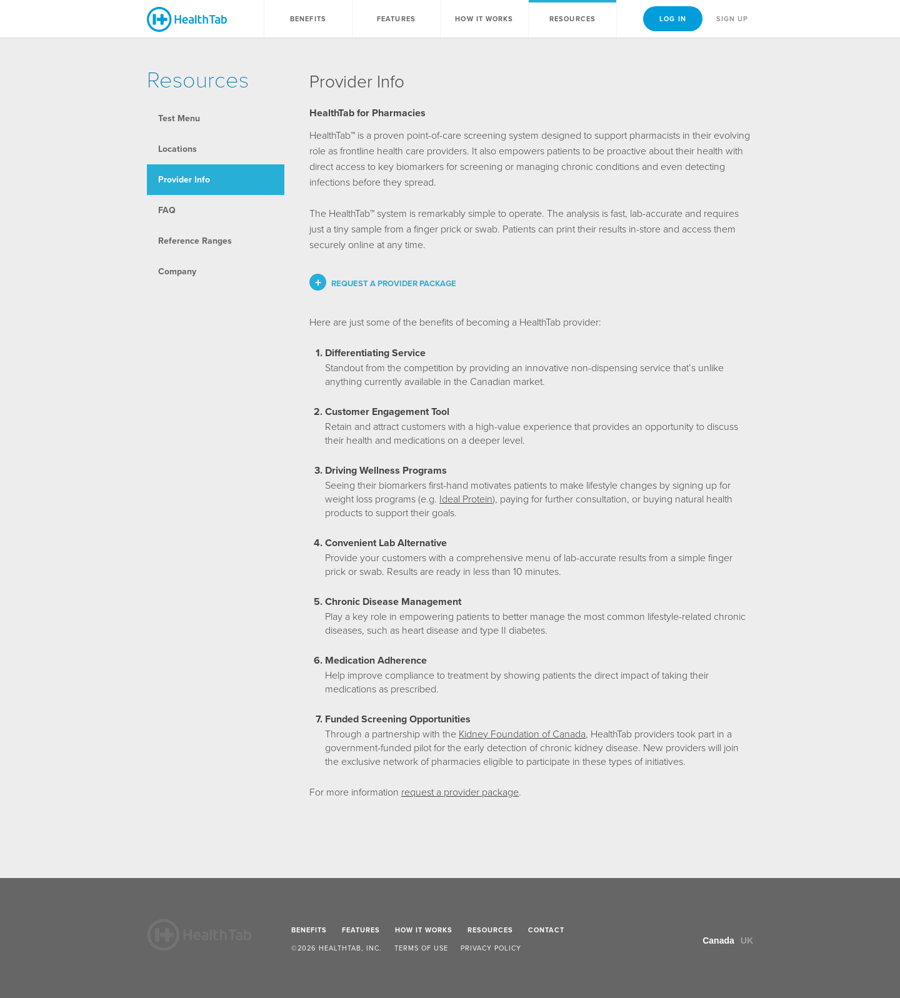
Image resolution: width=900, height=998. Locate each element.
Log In (672, 19)
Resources (572, 19)
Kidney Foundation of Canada (522, 734)
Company (177, 271)
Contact (546, 930)
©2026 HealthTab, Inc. (336, 948)
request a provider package (460, 792)
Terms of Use (421, 948)
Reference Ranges (195, 240)
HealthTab (187, 19)
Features (396, 19)
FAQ (167, 210)
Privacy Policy (491, 948)
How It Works (484, 19)
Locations (177, 149)
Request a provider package (393, 283)
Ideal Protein (465, 499)
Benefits (308, 19)
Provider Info (184, 179)
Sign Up (732, 19)
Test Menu (179, 118)
